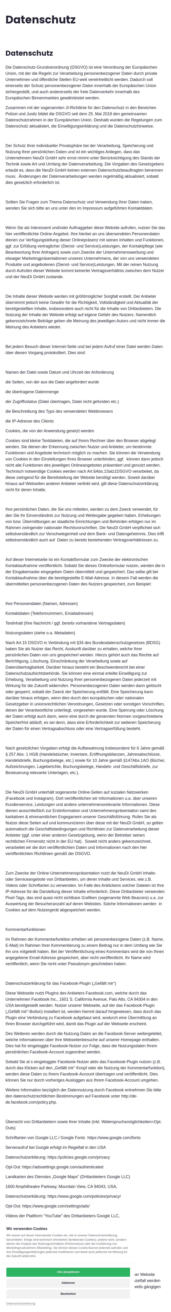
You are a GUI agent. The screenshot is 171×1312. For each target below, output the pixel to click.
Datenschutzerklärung (20, 1303)
